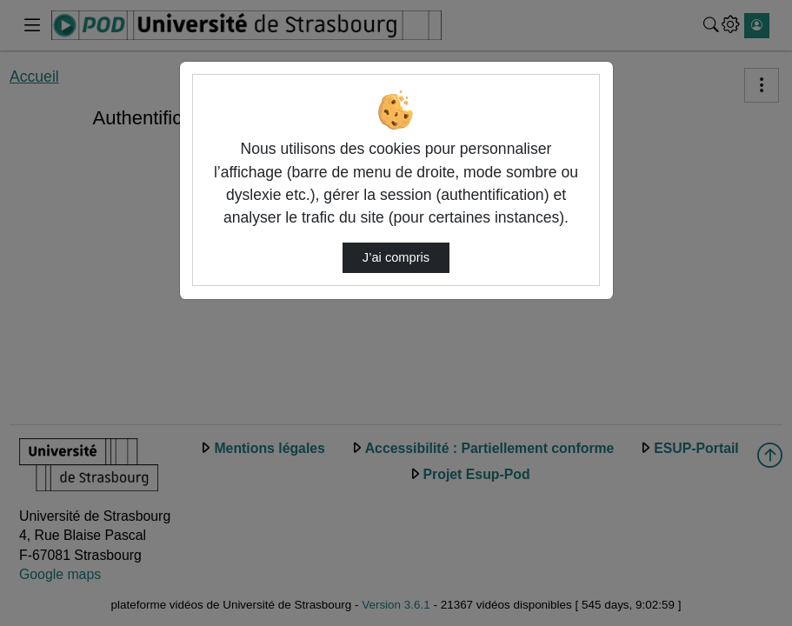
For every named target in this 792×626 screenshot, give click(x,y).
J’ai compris (396, 257)
